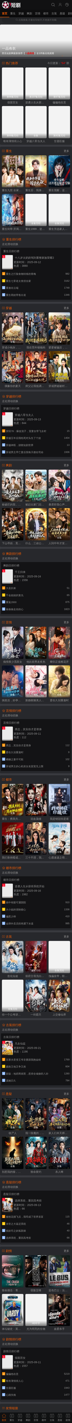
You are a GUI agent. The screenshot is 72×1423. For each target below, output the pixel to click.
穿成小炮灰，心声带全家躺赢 (12, 347)
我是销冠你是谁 (59, 818)
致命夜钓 (36, 1171)
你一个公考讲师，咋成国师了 (12, 1014)
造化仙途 (12, 976)
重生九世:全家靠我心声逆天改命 (12, 190)
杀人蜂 (59, 1171)
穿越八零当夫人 (35, 141)
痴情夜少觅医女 (12, 661)
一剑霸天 (36, 1014)
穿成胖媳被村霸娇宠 (59, 386)
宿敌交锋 (36, 1290)
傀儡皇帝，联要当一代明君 (59, 976)
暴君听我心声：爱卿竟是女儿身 (59, 504)
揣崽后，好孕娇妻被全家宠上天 (12, 700)
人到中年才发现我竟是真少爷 (59, 543)
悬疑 (62, 13)
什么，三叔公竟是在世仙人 (36, 543)
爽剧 (29, 13)
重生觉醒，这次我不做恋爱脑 (59, 190)
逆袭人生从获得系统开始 (36, 102)
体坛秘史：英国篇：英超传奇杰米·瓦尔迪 (12, 1328)
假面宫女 (12, 102)
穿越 (21, 13)
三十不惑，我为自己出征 (36, 857)
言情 (37, 13)
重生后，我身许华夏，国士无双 (36, 190)
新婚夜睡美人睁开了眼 (36, 700)
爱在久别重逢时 (59, 700)
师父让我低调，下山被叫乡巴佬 (36, 386)
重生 (13, 13)
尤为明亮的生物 (35, 1328)
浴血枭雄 (36, 818)
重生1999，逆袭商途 (36, 228)
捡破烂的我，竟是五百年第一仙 (12, 504)
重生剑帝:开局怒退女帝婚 (12, 228)
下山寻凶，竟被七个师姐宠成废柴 (12, 543)
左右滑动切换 (10, 244)
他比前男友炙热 (35, 661)
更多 (66, 150)
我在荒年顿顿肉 (35, 347)
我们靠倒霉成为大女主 (12, 857)
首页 (4, 13)
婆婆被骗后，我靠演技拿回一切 (59, 347)
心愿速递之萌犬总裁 (59, 857)
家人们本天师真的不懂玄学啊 (59, 1133)
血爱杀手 (59, 1328)
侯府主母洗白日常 (36, 976)
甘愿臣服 (59, 141)
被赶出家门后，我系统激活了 (36, 504)
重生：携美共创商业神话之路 (12, 818)
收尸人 (13, 1133)
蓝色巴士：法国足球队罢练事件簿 (59, 1290)
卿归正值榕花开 (59, 661)
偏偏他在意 (59, 102)
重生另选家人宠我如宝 (59, 228)
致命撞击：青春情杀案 (12, 1290)
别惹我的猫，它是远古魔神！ (12, 1171)
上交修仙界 (59, 1014)
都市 (46, 13)
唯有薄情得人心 (12, 141)
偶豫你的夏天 (13, 386)
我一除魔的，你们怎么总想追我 (36, 1133)
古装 (54, 13)
